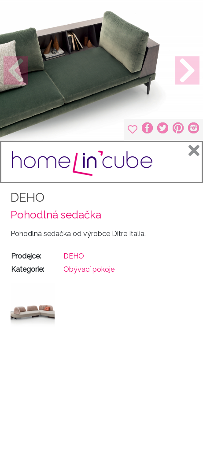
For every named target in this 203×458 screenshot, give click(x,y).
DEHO (27, 197)
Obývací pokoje (88, 269)
